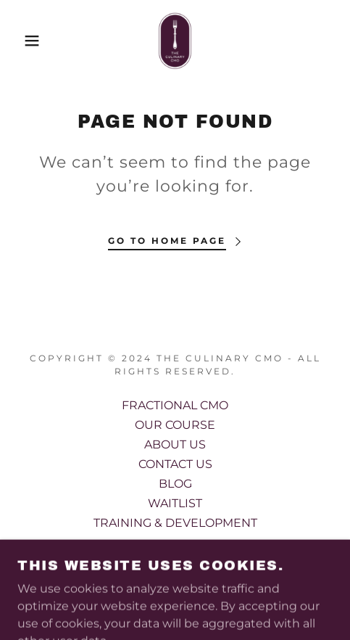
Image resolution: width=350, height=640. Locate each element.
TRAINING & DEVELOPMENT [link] (175, 523)
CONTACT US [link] (175, 464)
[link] (174, 41)
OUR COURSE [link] (175, 425)
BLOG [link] (175, 484)
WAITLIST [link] (175, 503)
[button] (25, 40)
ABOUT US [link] (175, 444)
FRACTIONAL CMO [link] (175, 405)
